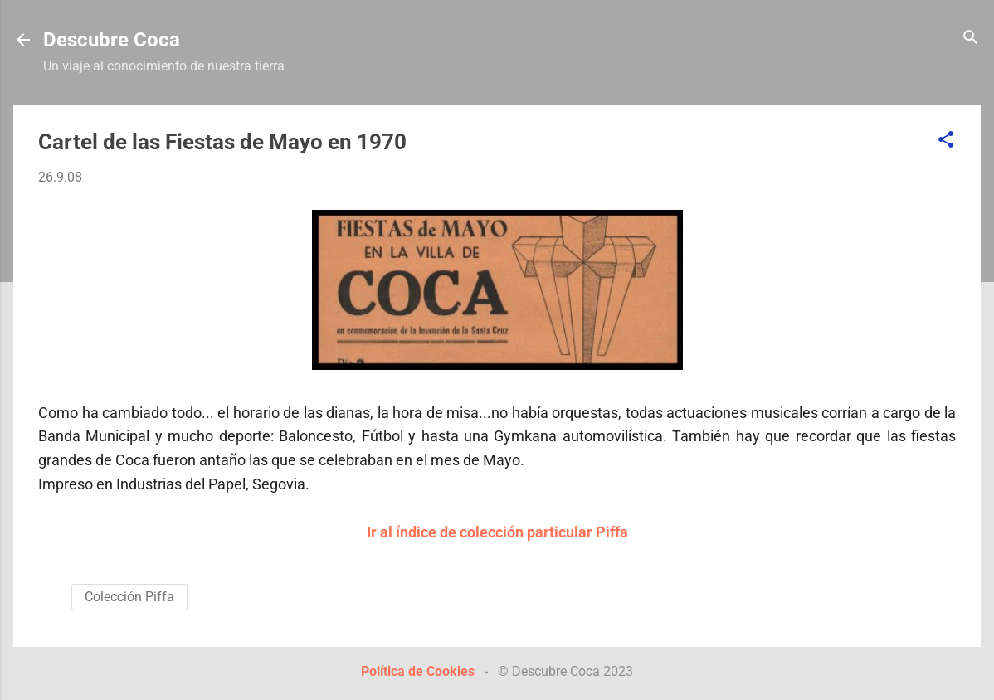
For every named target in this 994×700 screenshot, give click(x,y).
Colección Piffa (129, 597)
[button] (946, 140)
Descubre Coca (111, 39)
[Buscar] (971, 38)
